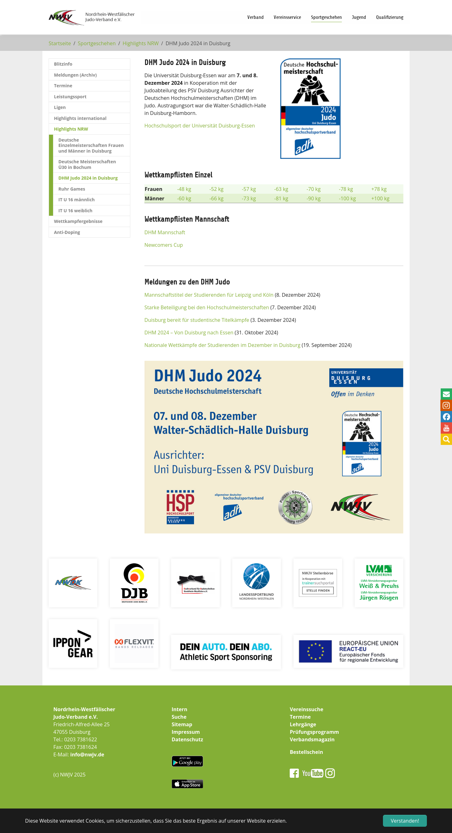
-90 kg (314, 198)
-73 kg (249, 198)
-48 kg (184, 189)
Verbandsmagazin (312, 739)
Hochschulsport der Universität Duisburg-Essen (199, 125)
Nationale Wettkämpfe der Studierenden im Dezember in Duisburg (222, 345)
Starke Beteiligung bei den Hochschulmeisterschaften (206, 307)
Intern (179, 709)
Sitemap (182, 724)
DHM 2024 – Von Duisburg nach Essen (188, 332)
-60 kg (184, 198)
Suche (179, 716)
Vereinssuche (306, 709)
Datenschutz (187, 739)
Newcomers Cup (163, 244)
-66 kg (216, 198)
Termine (300, 716)
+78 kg (379, 189)
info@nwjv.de (87, 754)
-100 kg (347, 198)
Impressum (186, 731)
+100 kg (380, 198)
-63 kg (281, 189)
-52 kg (216, 189)
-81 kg (281, 198)
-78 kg (346, 189)
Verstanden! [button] (405, 820)
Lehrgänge (303, 724)
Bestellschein (306, 752)
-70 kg (314, 189)
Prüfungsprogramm (314, 731)
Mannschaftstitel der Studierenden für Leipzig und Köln (208, 294)
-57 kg (249, 189)
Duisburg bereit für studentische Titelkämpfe (196, 319)
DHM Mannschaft (164, 232)
